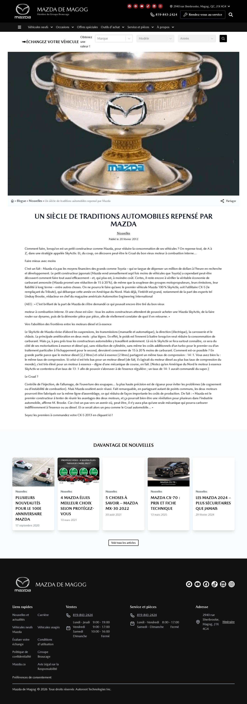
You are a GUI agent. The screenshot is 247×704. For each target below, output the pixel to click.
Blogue (21, 201)
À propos (162, 27)
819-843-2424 (163, 14)
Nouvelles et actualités (20, 617)
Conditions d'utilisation (45, 642)
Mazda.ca (18, 664)
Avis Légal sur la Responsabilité (48, 666)
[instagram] (231, 584)
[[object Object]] (228, 201)
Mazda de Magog (62, 9)
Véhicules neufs (37, 27)
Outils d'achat (109, 27)
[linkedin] (223, 584)
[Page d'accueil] (21, 584)
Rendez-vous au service (202, 15)
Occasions (62, 27)
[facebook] (206, 584)
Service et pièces (137, 27)
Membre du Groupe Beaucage (53, 14)
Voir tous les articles (123, 542)
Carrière (43, 615)
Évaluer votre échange (21, 642)
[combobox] (97, 38)
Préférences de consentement (31, 677)
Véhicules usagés (49, 627)
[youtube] (198, 584)
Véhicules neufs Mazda (22, 629)
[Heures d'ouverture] (199, 6)
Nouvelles (35, 201)
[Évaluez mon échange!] (223, 38)
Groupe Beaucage (44, 654)
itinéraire (228, 622)
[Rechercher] (231, 14)
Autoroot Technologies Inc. (93, 689)
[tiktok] (214, 584)
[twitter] (189, 584)
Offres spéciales (84, 27)
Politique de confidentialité (21, 654)
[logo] (23, 11)
